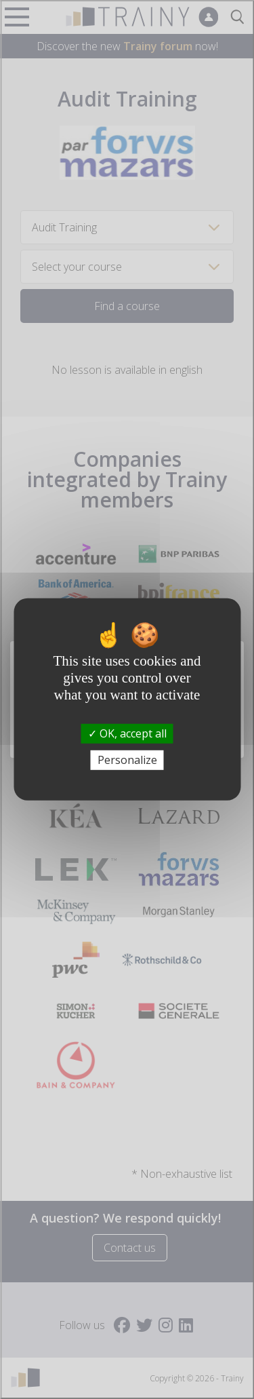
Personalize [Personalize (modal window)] (127, 759)
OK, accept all (127, 733)
